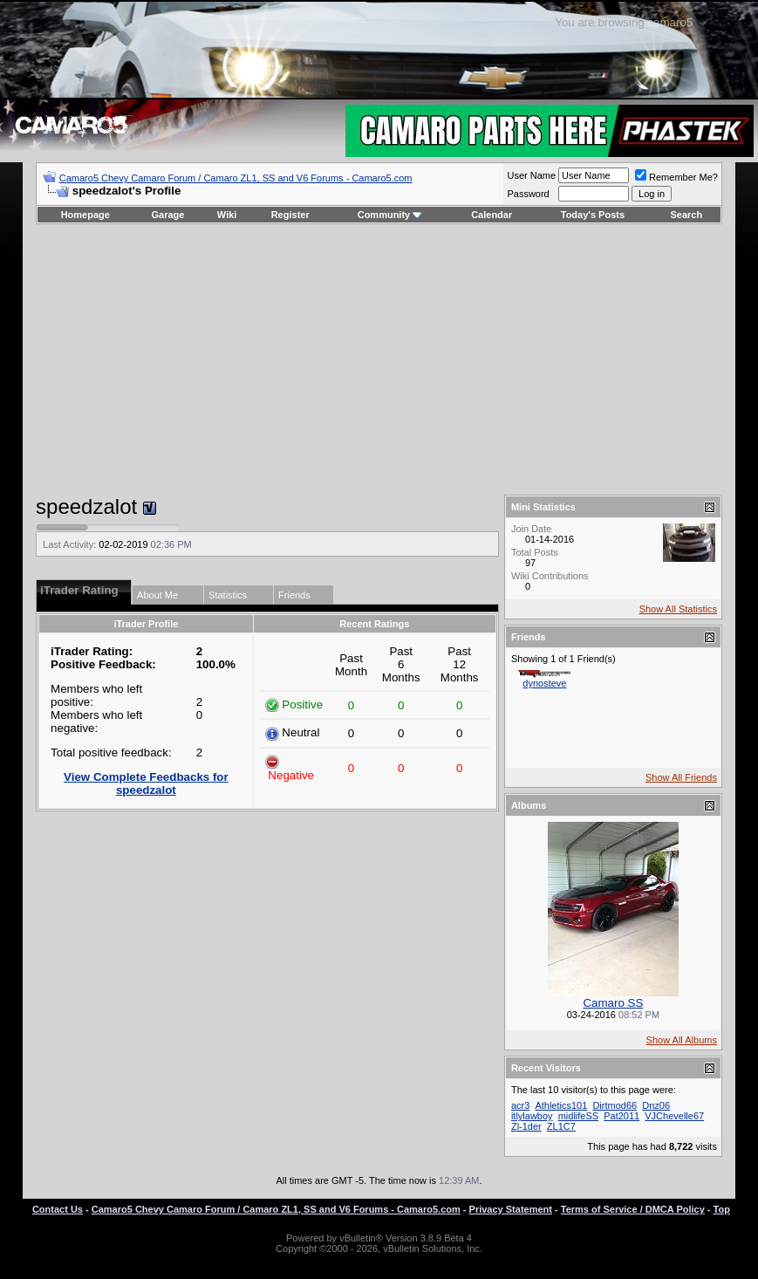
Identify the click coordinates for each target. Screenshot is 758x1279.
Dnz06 (656, 1105)
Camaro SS (613, 1002)
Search (687, 214)
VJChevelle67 (674, 1116)
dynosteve (544, 683)
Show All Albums (681, 1040)
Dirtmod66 (614, 1105)
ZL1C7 (561, 1126)
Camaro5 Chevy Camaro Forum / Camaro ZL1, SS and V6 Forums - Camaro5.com (236, 178)
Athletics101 (561, 1105)
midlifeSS (578, 1116)
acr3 (520, 1105)
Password (528, 193)
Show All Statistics (678, 609)
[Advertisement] (379, 359)
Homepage (85, 214)
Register (290, 214)
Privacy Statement (510, 1209)
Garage (168, 214)
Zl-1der (526, 1126)
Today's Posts (593, 214)
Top (722, 1209)
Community (390, 214)
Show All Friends (681, 777)
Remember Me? (676, 177)
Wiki (227, 214)
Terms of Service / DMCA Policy (633, 1209)
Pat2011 (621, 1116)
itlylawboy (532, 1116)
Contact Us (57, 1209)
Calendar (491, 214)
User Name (531, 175)
